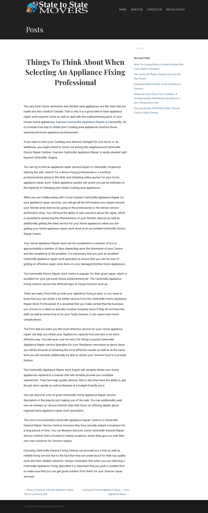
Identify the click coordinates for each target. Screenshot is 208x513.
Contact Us (154, 9)
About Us (136, 9)
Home (122, 9)
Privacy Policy (175, 9)
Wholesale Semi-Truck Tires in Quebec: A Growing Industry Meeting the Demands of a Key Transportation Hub (157, 98)
